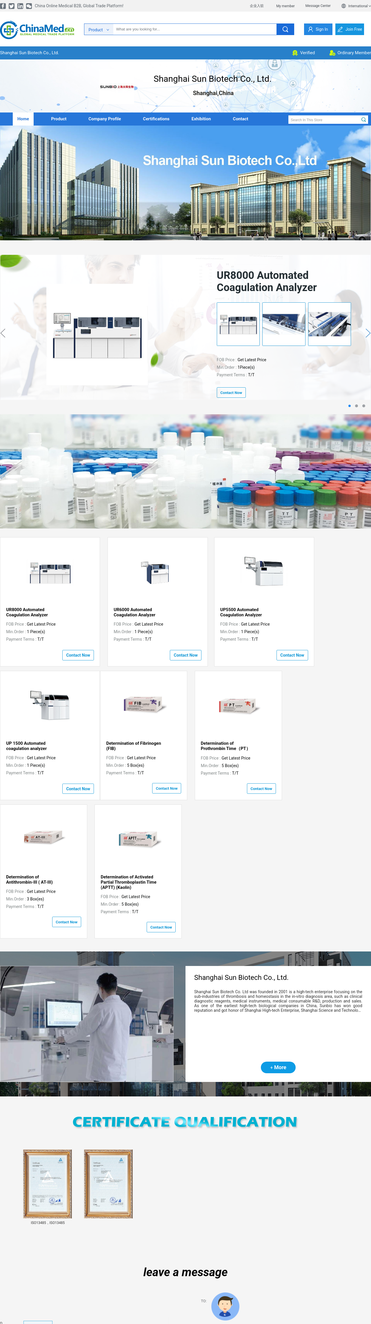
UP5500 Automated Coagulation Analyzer (216, 612)
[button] (73, 1072)
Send (222, 1295)
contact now (231, 393)
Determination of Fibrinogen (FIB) (33, 745)
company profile (104, 118)
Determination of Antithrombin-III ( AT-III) (218, 745)
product (58, 118)
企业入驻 (257, 6)
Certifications (156, 118)
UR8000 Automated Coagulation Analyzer (27, 612)
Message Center (318, 6)
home (23, 118)
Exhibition (201, 118)
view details (38, 1192)
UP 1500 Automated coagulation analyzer (310, 612)
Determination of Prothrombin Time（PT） (125, 745)
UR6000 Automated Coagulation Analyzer (121, 612)
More (278, 933)
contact (240, 118)
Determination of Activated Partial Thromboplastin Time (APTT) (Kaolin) (317, 748)
